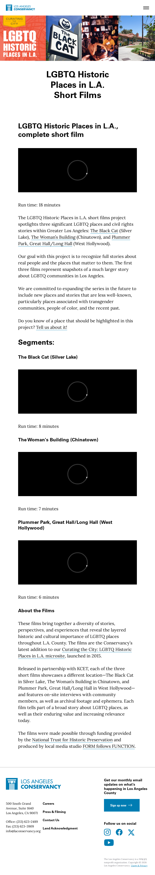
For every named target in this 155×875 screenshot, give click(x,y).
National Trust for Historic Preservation (72, 739)
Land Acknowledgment (60, 828)
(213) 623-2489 (27, 822)
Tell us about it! (51, 327)
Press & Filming (54, 812)
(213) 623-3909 (23, 826)
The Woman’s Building (53, 237)
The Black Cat (104, 230)
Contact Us (51, 820)
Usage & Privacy (139, 865)
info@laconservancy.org (23, 831)
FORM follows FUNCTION (109, 746)
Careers (48, 803)
